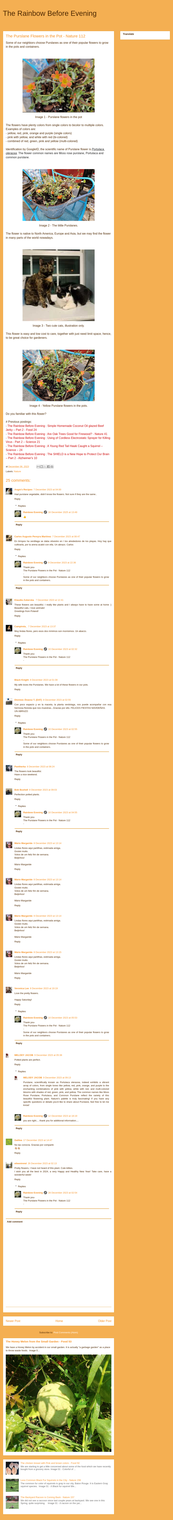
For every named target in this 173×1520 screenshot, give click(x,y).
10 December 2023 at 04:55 (62, 812)
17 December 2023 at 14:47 (37, 1140)
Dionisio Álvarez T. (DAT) (28, 699)
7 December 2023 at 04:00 (47, 489)
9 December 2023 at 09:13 (57, 1077)
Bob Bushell (21, 789)
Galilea (18, 1140)
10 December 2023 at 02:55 (62, 729)
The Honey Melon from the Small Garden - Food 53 (39, 1341)
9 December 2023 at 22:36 (62, 562)
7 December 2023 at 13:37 (42, 626)
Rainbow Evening (33, 512)
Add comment (15, 1221)
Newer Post (13, 1320)
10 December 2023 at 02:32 (62, 649)
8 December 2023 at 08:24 (41, 766)
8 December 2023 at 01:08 (43, 680)
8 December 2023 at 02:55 (57, 699)
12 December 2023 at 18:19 (62, 1116)
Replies (22, 506)
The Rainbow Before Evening (50, 13)
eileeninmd (20, 1163)
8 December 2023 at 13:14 (47, 843)
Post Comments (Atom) (66, 1332)
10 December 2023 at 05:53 (62, 1017)
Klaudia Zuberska (24, 600)
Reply (17, 499)
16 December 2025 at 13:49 (62, 512)
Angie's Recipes (23, 489)
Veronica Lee (21, 988)
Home (59, 1320)
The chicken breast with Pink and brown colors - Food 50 (50, 1463)
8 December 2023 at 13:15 (47, 952)
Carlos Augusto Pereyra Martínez (32, 536)
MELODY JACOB (23, 1055)
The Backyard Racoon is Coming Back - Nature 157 (47, 1497)
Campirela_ (20, 626)
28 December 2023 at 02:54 (62, 1192)
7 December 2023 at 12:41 (49, 600)
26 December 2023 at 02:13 (42, 1163)
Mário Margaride (23, 843)
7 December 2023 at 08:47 (66, 536)
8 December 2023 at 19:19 (44, 988)
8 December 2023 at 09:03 (43, 789)
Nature (17, 471)
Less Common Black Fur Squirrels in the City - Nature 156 (51, 1480)
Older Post (104, 1320)
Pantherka (20, 766)
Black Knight (21, 680)
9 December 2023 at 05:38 (48, 1055)
